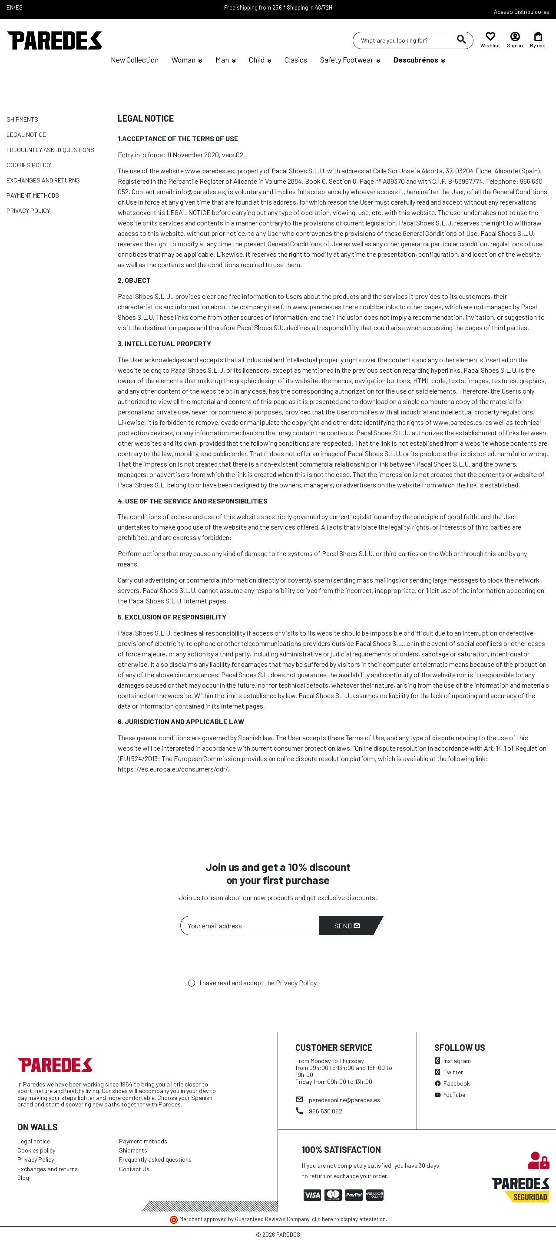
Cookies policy (29, 165)
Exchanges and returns (43, 180)
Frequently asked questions (50, 149)
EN (10, 7)
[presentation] (246, 959)
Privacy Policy (28, 210)
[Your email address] (250, 925)
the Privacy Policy (291, 982)
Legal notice (26, 134)
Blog (23, 1177)
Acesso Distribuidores (521, 11)
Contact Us (134, 1169)
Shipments (22, 119)
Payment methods (33, 195)
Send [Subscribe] (347, 925)
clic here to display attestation (349, 1219)
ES (19, 7)
